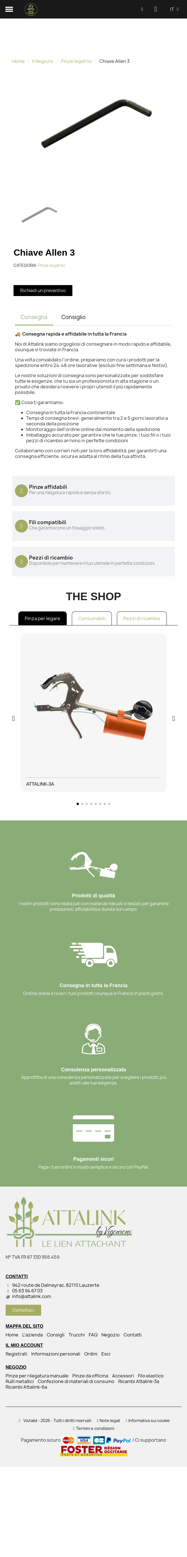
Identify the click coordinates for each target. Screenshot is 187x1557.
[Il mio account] (155, 9)
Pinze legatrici (76, 61)
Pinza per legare (42, 618)
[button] (142, 9)
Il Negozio (43, 61)
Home (18, 61)
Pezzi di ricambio (141, 618)
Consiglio (73, 317)
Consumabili (91, 618)
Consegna (34, 317)
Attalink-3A (40, 784)
